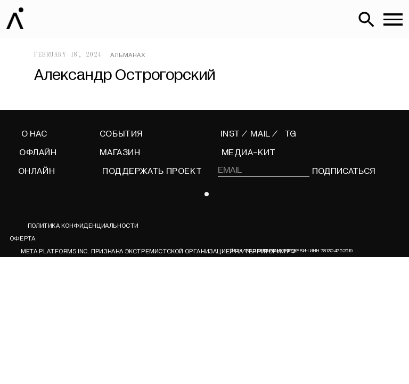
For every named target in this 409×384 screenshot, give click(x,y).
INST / (234, 134)
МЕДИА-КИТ (249, 152)
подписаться (343, 171)
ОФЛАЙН (38, 152)
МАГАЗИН (120, 152)
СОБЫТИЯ (121, 134)
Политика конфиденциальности (83, 225)
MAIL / (264, 134)
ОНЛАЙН (36, 171)
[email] (263, 170)
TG (290, 134)
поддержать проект (152, 171)
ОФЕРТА (22, 238)
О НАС (34, 134)
